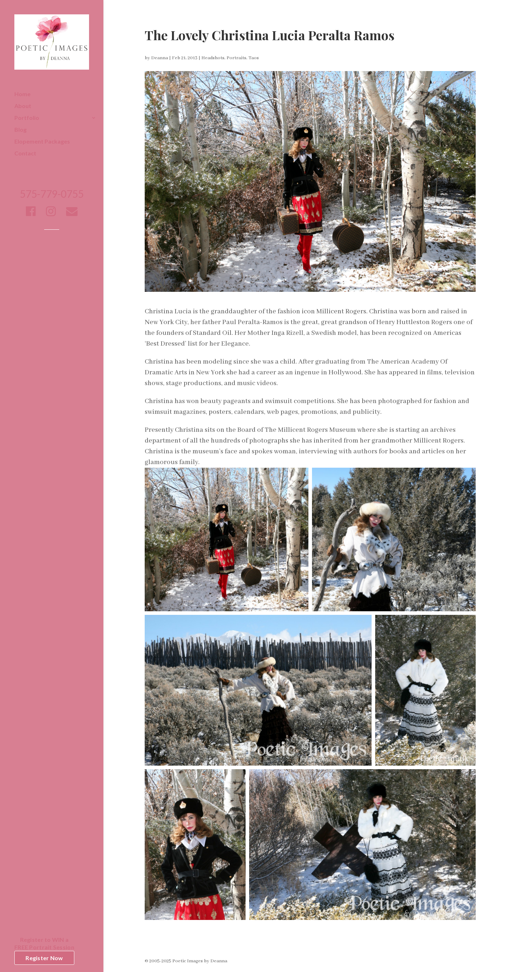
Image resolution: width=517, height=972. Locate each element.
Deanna (159, 58)
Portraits (236, 58)
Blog (20, 130)
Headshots (212, 58)
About (22, 106)
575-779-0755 (52, 195)
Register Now (44, 957)
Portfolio (26, 118)
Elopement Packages (42, 142)
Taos (253, 58)
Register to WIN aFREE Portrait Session (44, 943)
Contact (25, 153)
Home (22, 94)
